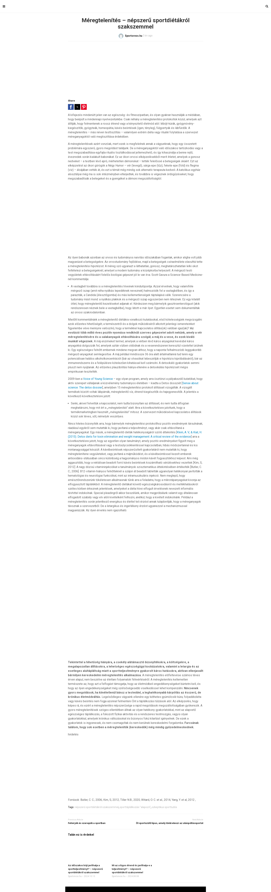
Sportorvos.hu (75, 876)
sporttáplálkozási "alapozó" (135, 807)
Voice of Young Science (98, 379)
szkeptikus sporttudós (164, 807)
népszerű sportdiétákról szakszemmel (97, 807)
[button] (71, 107)
